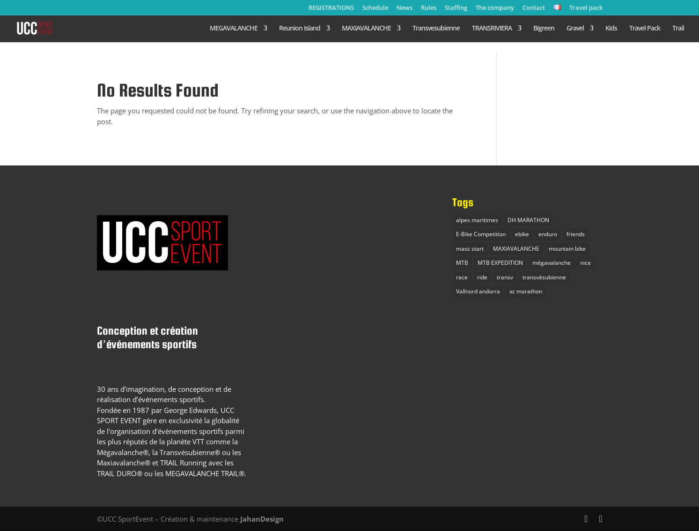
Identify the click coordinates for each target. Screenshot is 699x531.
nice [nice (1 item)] (585, 263)
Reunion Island (299, 28)
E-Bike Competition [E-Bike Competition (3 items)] (481, 234)
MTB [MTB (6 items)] (462, 263)
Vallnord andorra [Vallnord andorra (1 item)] (478, 291)
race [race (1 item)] (462, 277)
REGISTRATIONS (331, 8)
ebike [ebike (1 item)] (522, 234)
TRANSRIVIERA (492, 28)
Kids (611, 28)
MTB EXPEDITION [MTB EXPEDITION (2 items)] (500, 263)
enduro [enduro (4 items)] (547, 234)
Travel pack (586, 8)
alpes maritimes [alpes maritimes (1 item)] (477, 220)
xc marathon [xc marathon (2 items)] (525, 291)
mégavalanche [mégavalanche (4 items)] (551, 263)
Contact (533, 8)
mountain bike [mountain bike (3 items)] (567, 249)
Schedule (375, 8)
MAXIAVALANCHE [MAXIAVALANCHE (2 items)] (516, 249)
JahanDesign (262, 519)
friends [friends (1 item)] (576, 234)
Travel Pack (644, 28)
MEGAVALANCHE (234, 28)
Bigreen (543, 28)
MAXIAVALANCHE (366, 28)
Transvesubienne (436, 28)
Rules (428, 8)
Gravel (575, 28)
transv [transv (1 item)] (505, 277)
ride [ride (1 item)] (482, 277)
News (404, 8)
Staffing (456, 8)
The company (495, 8)
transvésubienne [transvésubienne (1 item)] (544, 277)
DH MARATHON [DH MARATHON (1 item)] (528, 220)
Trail (678, 28)
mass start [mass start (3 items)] (470, 249)
